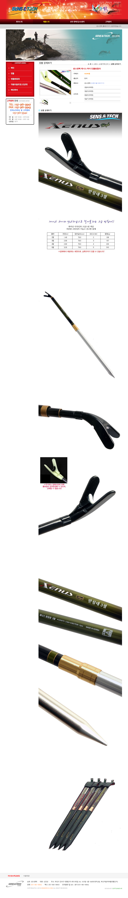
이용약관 (27, 876)
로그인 (101, 2)
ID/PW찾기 (117, 2)
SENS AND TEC (24, 9)
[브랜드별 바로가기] (97, 83)
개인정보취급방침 (14, 876)
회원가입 (109, 2)
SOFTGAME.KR (117, 888)
